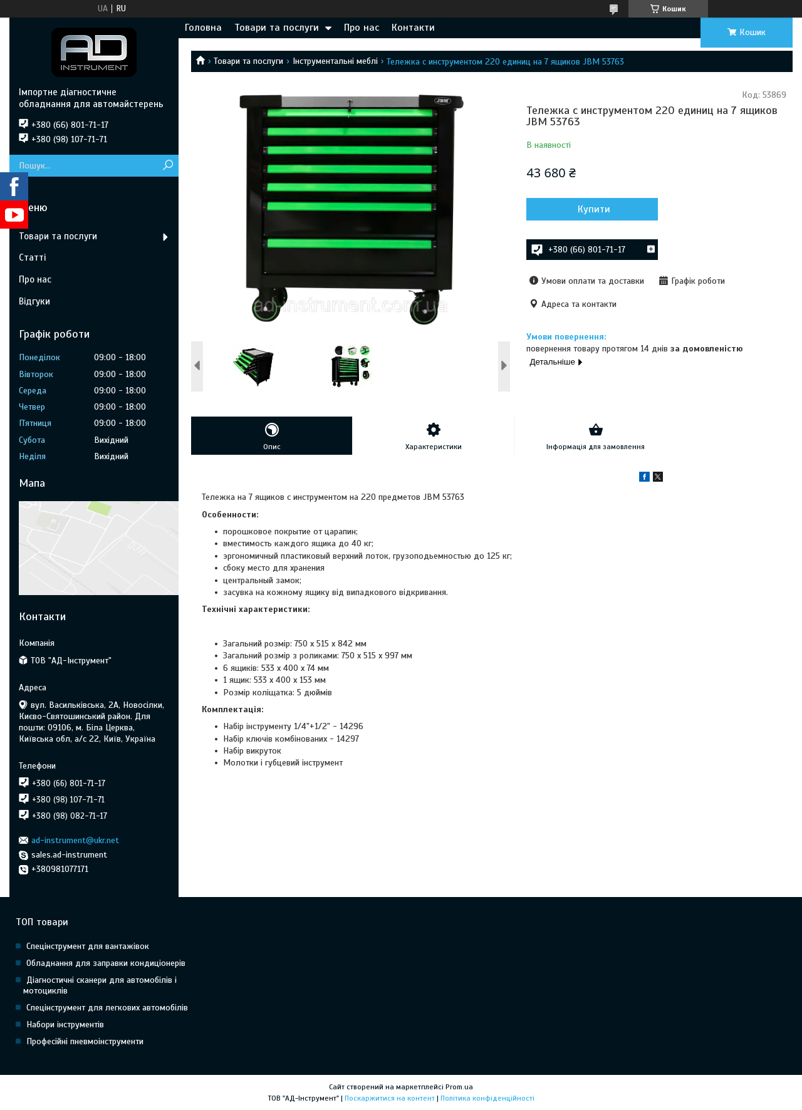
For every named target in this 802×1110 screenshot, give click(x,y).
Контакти (413, 27)
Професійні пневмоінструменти (84, 1041)
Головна (203, 27)
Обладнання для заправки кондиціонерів (105, 963)
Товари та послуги (276, 27)
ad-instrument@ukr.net (75, 840)
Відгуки (34, 301)
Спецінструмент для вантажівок (87, 946)
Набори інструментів (65, 1024)
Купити (594, 209)
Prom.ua (459, 1086)
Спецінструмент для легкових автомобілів (107, 1007)
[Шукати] (168, 166)
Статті (32, 257)
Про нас (361, 27)
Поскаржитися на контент (390, 1098)
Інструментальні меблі (335, 61)
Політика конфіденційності (487, 1098)
